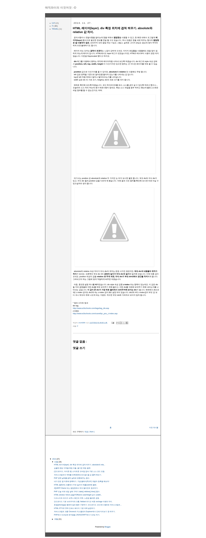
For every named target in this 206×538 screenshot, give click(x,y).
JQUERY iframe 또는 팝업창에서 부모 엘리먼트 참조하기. (76, 488)
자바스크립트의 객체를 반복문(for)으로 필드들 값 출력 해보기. (78, 475)
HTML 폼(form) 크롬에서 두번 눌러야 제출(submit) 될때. (75, 485)
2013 (54, 459)
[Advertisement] (115, 418)
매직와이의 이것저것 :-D (60, 7)
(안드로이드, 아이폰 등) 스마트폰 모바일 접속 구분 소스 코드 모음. (79, 471)
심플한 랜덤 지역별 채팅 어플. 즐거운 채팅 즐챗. (72, 468)
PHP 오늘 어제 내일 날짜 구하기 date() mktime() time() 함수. (77, 492)
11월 (56, 462)
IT (77, 326)
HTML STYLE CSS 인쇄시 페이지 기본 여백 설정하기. (74, 508)
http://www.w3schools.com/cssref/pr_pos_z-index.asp (95, 313)
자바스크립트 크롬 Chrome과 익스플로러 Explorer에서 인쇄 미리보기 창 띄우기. (84, 512)
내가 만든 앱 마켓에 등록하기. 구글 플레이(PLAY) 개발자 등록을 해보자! (81, 481)
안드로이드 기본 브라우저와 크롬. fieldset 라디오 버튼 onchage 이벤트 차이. (83, 502)
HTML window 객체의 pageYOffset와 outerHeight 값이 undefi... (78, 495)
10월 (56, 519)
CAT (54, 23)
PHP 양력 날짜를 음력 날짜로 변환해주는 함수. (72, 478)
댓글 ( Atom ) (90, 432)
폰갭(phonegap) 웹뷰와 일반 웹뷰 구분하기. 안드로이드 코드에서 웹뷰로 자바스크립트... (88, 505)
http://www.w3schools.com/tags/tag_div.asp (91, 308)
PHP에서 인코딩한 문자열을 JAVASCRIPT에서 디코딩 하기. (77, 515)
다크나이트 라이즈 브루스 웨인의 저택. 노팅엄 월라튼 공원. (76, 498)
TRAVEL (55, 29)
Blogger (107, 527)
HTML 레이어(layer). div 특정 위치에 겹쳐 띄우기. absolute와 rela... (79, 465)
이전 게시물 (153, 428)
